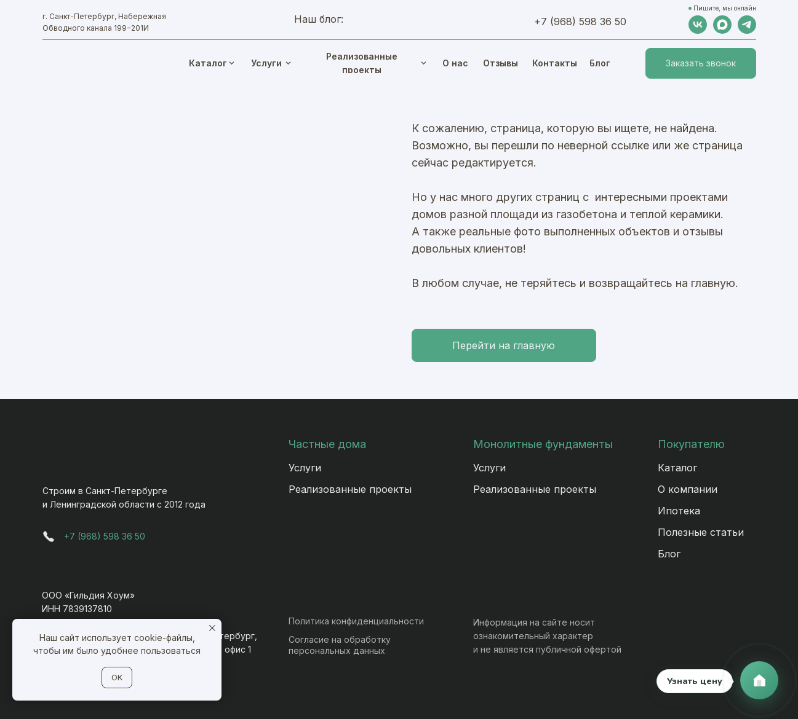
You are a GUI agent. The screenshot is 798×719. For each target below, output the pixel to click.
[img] (423, 63)
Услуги (305, 468)
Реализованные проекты (350, 489)
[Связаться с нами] (759, 680)
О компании (687, 489)
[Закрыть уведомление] (212, 628)
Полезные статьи (701, 532)
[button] (700, 63)
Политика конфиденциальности (356, 621)
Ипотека (679, 511)
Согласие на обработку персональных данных (340, 645)
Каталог (677, 468)
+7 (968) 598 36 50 (580, 21)
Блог (669, 554)
